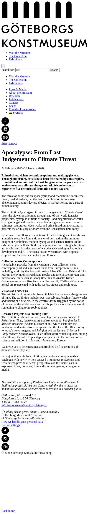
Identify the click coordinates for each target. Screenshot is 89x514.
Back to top (44, 483)
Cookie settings (10, 425)
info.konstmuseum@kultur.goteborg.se (24, 405)
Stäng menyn (9, 143)
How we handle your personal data (22, 421)
